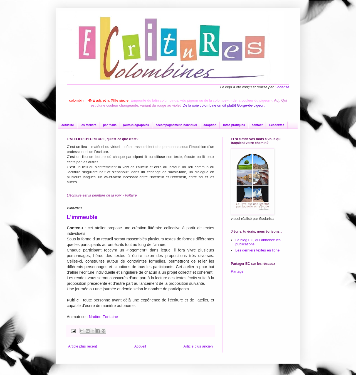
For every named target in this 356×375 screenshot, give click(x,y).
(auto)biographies (136, 125)
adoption (210, 125)
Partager (238, 271)
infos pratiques (234, 125)
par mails (110, 125)
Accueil (140, 346)
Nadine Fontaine (103, 316)
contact (257, 125)
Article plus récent (82, 346)
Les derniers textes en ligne (257, 250)
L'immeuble (82, 217)
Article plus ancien (198, 346)
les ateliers (89, 125)
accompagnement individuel (176, 125)
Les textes (276, 125)
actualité (67, 125)
